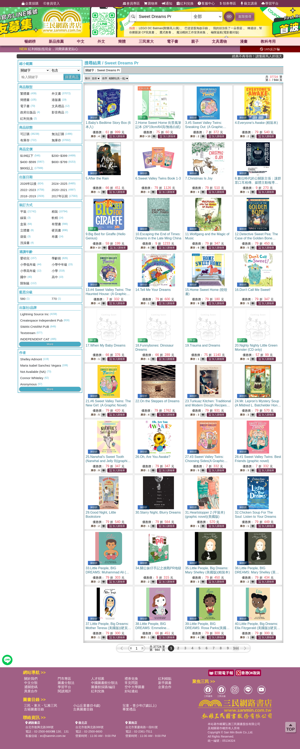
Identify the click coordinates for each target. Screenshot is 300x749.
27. (206, 461)
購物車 (151, 3)
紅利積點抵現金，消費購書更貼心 (48, 49)
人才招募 (97, 678)
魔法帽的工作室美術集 (191, 32)
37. (108, 628)
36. (257, 572)
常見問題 (131, 683)
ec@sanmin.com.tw (52, 736)
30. (158, 512)
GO (229, 16)
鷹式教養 (165, 32)
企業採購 (30, 3)
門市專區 (64, 678)
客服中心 (206, 3)
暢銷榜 (30, 41)
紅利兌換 (185, 3)
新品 (56, 41)
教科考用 (268, 41)
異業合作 (31, 691)
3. (205, 127)
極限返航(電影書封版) (225, 32)
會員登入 (51, 3)
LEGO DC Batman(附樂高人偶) (159, 28)
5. (97, 178)
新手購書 (164, 683)
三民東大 (146, 41)
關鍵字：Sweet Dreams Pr (102, 70)
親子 (195, 41)
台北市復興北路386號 (39, 727)
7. (199, 178)
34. (158, 568)
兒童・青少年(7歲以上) (139, 705)
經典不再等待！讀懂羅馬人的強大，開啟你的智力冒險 (267, 56)
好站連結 (131, 691)
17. (105, 345)
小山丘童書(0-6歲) (86, 705)
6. (158, 178)
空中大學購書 (135, 687)
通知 (167, 3)
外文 (101, 41)
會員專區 (131, 3)
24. (258, 405)
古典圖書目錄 (83, 709)
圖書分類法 (66, 683)
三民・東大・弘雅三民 (40, 705)
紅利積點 (164, 678)
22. (157, 401)
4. (256, 122)
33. (107, 572)
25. (108, 461)
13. (108, 294)
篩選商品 (72, 77)
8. (258, 183)
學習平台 (270, 3)
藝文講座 (248, 3)
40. (257, 628)
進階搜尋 (244, 16)
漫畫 (244, 41)
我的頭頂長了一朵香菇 (227, 28)
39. (208, 628)
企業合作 (164, 687)
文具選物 (219, 41)
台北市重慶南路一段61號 (141, 727)
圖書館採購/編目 (103, 687)
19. (202, 345)
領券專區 (227, 3)
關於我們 (31, 678)
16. (252, 290)
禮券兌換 (131, 678)
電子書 (172, 41)
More (50, 344)
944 (236, 648)
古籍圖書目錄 (34, 709)
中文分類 (31, 683)
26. (152, 457)
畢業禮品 (129, 709)
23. (208, 405)
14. (153, 290)
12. (256, 238)
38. (155, 628)
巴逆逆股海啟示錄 (196, 28)
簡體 (122, 41)
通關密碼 (31, 687)
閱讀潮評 (64, 691)
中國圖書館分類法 (104, 683)
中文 (80, 41)
